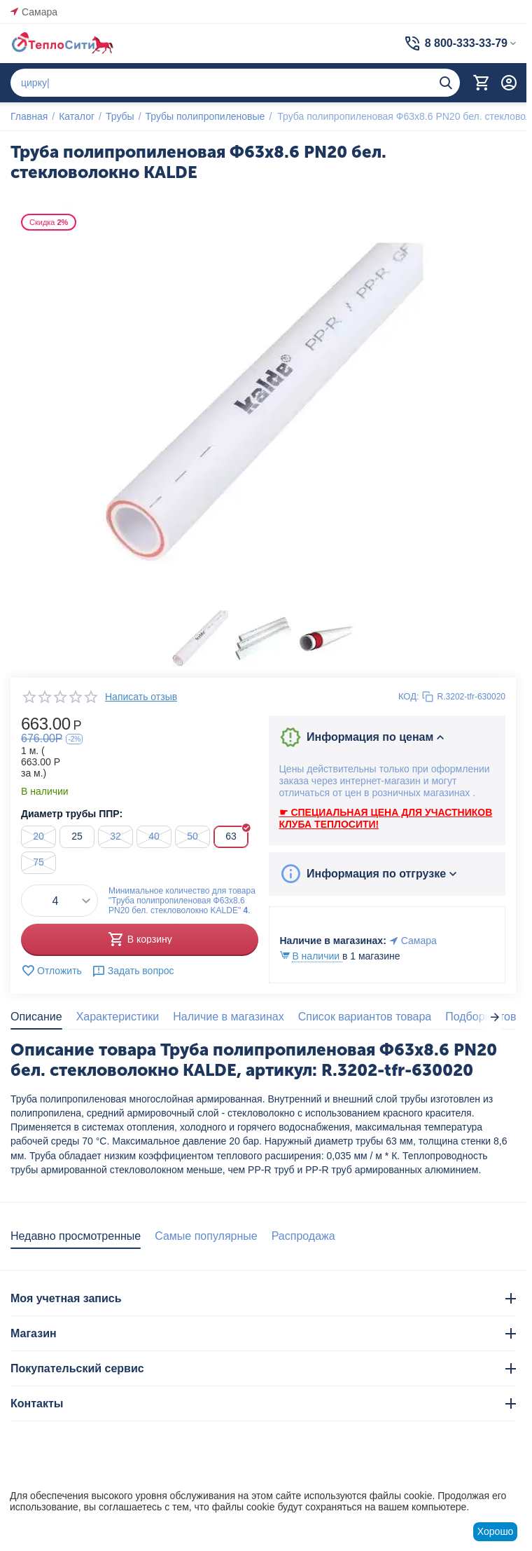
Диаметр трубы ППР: (71, 813)
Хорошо (495, 1531)
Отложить (51, 971)
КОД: (408, 696)
